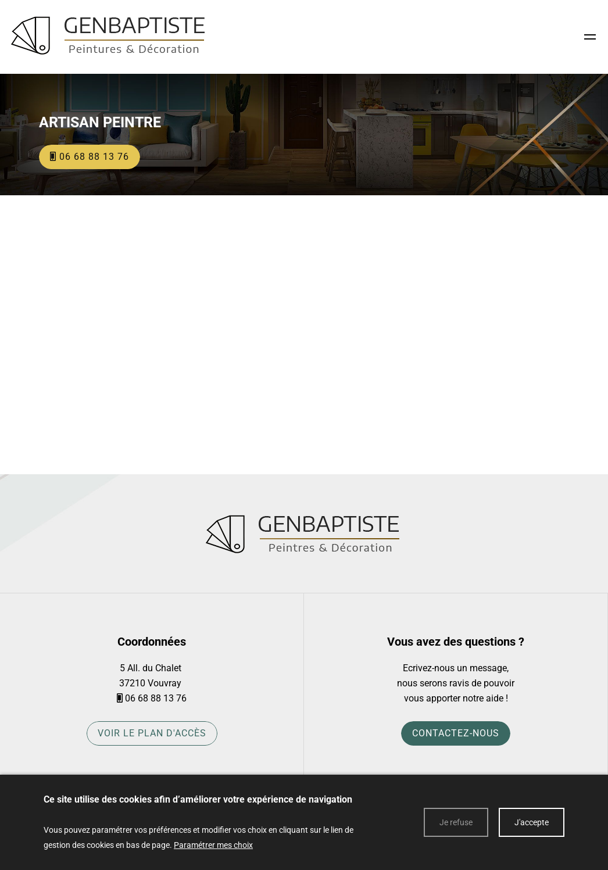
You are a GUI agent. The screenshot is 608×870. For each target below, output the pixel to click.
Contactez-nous (456, 733)
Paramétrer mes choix (213, 845)
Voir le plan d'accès (152, 733)
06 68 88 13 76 (156, 698)
